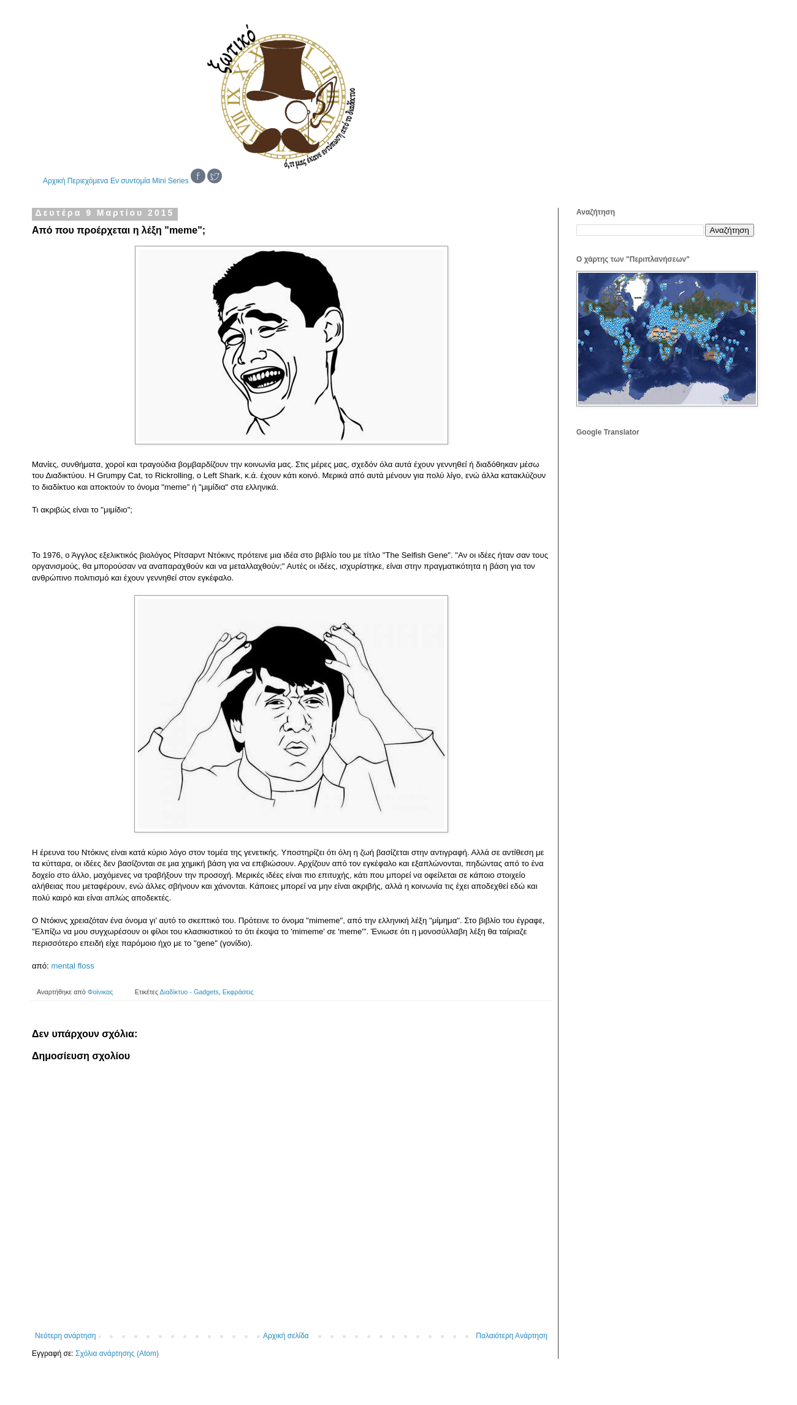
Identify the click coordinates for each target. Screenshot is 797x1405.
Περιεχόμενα (88, 181)
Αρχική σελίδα (286, 1335)
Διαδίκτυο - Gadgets (189, 992)
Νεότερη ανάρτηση (65, 1335)
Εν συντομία (130, 181)
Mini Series (170, 181)
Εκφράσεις (238, 992)
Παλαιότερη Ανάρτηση (511, 1335)
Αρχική (54, 181)
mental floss (72, 965)
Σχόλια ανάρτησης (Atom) (117, 1353)
